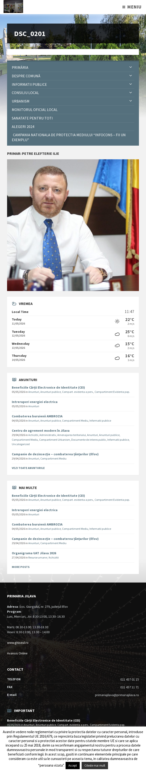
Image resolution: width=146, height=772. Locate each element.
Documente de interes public (88, 439)
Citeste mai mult (94, 766)
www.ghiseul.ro (18, 643)
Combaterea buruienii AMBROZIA (37, 416)
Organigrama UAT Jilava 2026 (34, 553)
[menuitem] (73, 67)
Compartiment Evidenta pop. (112, 392)
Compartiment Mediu (75, 420)
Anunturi (33, 392)
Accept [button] (72, 766)
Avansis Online (17, 653)
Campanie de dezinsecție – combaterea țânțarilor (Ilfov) (55, 454)
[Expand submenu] (130, 67)
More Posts (20, 567)
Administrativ (47, 435)
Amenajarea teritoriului (71, 435)
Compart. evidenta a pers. (77, 392)
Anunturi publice (50, 392)
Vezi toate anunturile (28, 468)
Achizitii (33, 435)
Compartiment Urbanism (54, 439)
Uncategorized (21, 444)
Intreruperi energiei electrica (35, 402)
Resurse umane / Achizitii (43, 557)
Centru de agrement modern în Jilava (41, 430)
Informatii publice (100, 420)
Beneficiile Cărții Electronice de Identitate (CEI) (48, 387)
